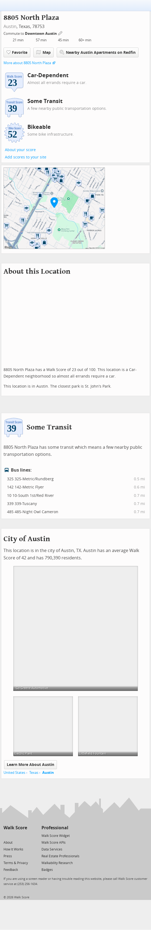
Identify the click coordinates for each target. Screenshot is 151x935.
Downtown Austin (41, 34)
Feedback (11, 870)
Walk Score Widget (55, 836)
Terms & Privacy (16, 863)
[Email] (23, 835)
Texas (33, 773)
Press (8, 856)
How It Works (13, 849)
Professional (54, 827)
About (8, 842)
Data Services (51, 849)
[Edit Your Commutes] (60, 32)
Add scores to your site (25, 157)
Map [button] (43, 52)
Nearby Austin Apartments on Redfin (98, 52)
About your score (20, 150)
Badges (47, 870)
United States (14, 773)
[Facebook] (15, 835)
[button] (54, 202)
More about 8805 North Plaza (27, 63)
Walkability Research (57, 863)
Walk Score (15, 827)
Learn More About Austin (30, 764)
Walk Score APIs (53, 842)
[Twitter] (7, 835)
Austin (10, 26)
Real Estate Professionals (60, 856)
